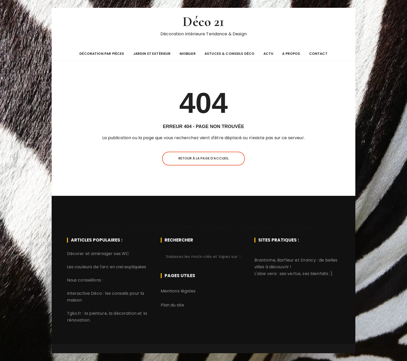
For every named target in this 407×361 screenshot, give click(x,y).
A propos (291, 53)
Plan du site (172, 305)
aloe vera (266, 274)
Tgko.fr (74, 313)
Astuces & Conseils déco (229, 53)
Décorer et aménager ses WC (98, 254)
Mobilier (188, 53)
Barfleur (285, 260)
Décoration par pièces (101, 53)
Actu (268, 53)
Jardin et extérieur (152, 53)
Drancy (308, 260)
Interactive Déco (84, 293)
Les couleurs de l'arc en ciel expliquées (106, 267)
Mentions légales (178, 291)
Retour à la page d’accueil (203, 158)
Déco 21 (203, 22)
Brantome (264, 260)
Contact (318, 53)
